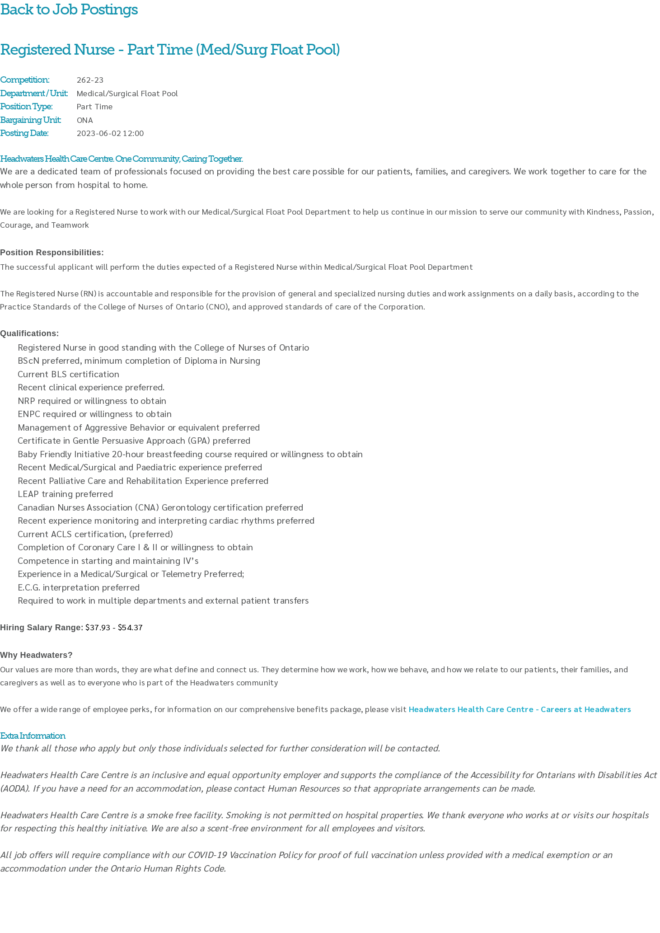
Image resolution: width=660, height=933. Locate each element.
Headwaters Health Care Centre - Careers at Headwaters (520, 708)
